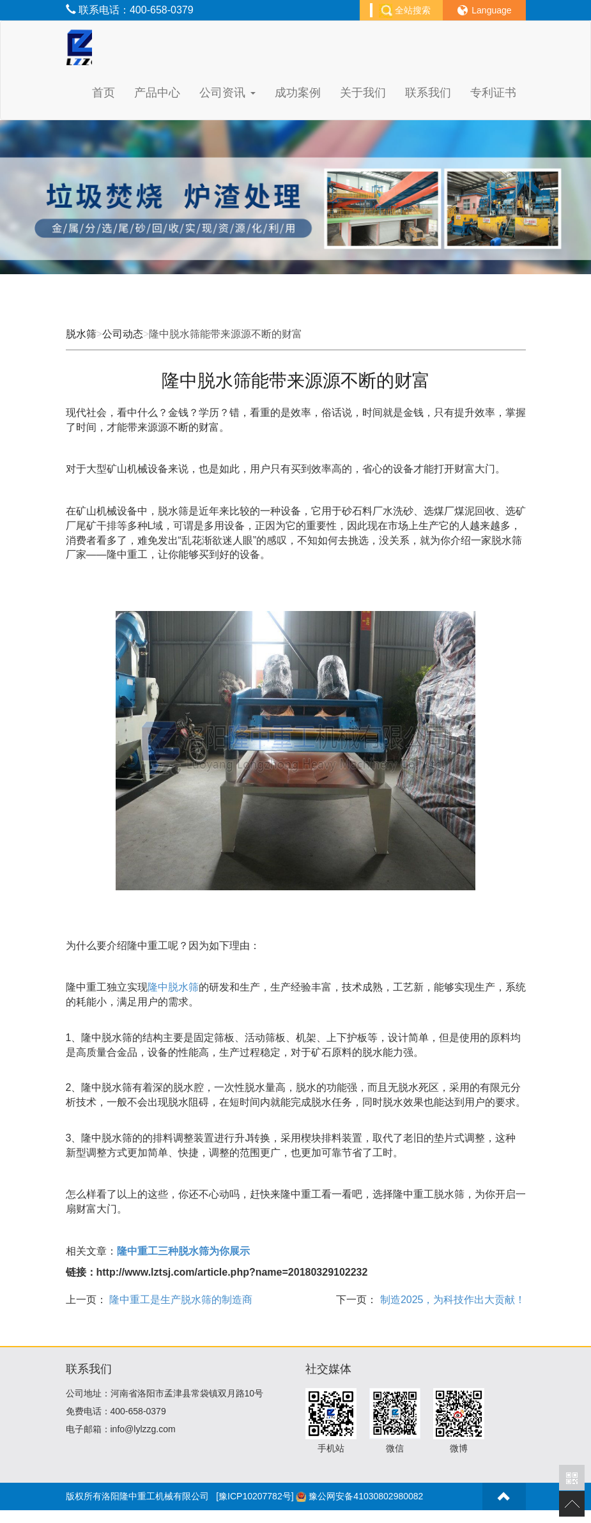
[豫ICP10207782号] (254, 1496)
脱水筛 (81, 334)
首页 (103, 92)
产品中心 (157, 92)
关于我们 (363, 92)
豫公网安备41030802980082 (366, 1496)
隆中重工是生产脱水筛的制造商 (179, 1299)
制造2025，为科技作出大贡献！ (451, 1299)
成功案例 (298, 92)
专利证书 (493, 92)
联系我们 (428, 92)
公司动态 (122, 334)
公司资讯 (227, 92)
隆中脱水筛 (173, 987)
